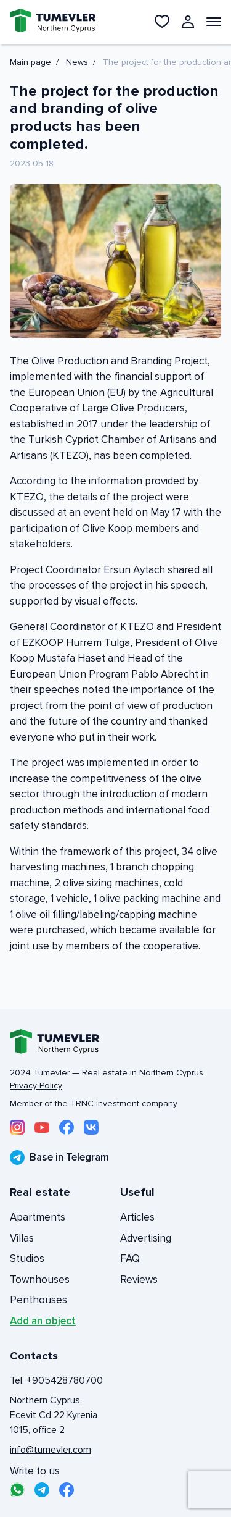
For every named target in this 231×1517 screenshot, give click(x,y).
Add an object (43, 1320)
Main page (30, 62)
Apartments (37, 1217)
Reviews (139, 1279)
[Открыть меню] (213, 21)
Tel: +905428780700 (56, 1380)
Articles (137, 1217)
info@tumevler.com (50, 1449)
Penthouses (38, 1299)
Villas (22, 1238)
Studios (27, 1258)
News (77, 62)
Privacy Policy (36, 1085)
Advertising (145, 1238)
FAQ (130, 1258)
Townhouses (40, 1279)
